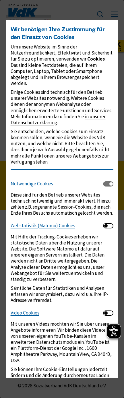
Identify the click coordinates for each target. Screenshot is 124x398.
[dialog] (62, 199)
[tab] (57, 184)
